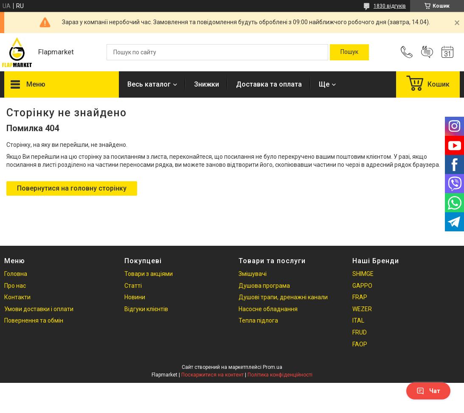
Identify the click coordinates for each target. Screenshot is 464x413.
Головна (15, 273)
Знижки (206, 84)
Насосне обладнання (268, 309)
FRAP (359, 297)
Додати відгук (427, 52)
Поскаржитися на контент (212, 375)
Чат (428, 391)
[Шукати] (349, 52)
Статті (133, 285)
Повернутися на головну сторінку (72, 188)
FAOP (359, 344)
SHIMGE (363, 273)
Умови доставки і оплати (38, 309)
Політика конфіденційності (279, 375)
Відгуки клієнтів (146, 309)
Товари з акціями (148, 273)
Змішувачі (253, 273)
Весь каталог (149, 84)
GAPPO (362, 285)
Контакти (17, 297)
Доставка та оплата (269, 84)
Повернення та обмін (33, 320)
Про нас (15, 285)
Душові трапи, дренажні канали (283, 297)
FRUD (359, 332)
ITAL (358, 320)
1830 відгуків (390, 6)
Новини (134, 297)
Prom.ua (272, 367)
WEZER (362, 309)
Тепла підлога (258, 320)
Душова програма (264, 285)
